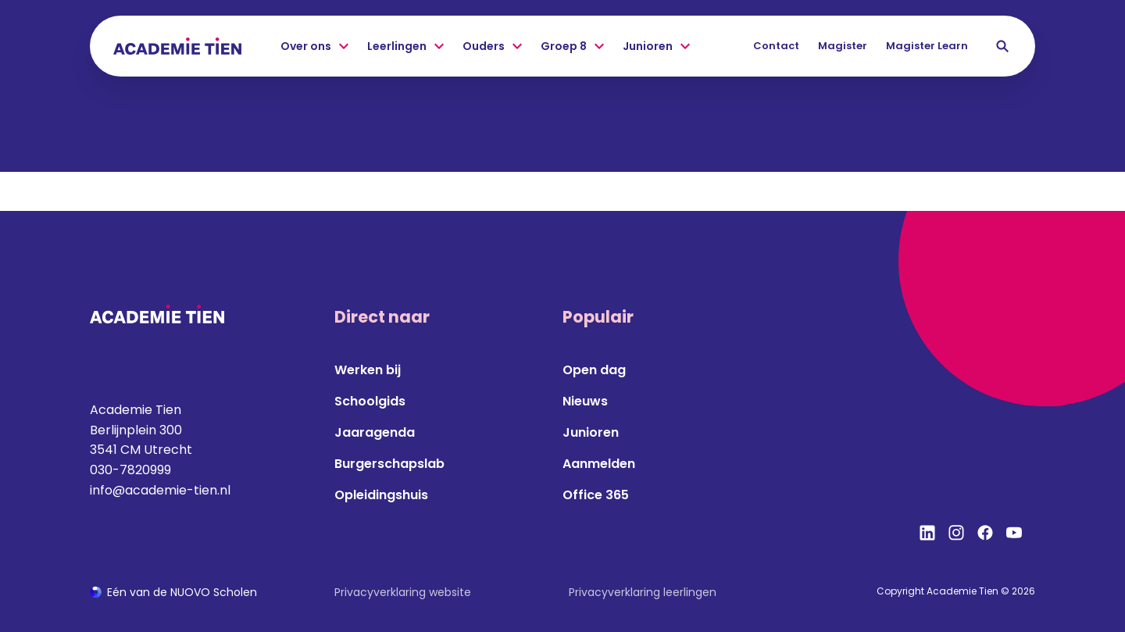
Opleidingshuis (381, 495)
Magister (842, 45)
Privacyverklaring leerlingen (642, 592)
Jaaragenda (374, 432)
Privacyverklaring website (402, 592)
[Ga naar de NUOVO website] (173, 592)
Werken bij (367, 370)
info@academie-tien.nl (160, 490)
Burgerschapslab (389, 464)
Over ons (314, 46)
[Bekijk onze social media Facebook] (985, 533)
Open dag (594, 370)
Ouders (492, 46)
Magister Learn (927, 45)
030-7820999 (130, 470)
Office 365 (595, 495)
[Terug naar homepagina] (177, 46)
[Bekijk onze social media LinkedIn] (927, 533)
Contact (776, 45)
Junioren (656, 46)
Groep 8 (572, 46)
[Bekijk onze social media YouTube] (1014, 533)
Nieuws (585, 401)
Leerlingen (405, 46)
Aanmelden (598, 464)
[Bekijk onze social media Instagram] (956, 533)
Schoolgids (369, 401)
